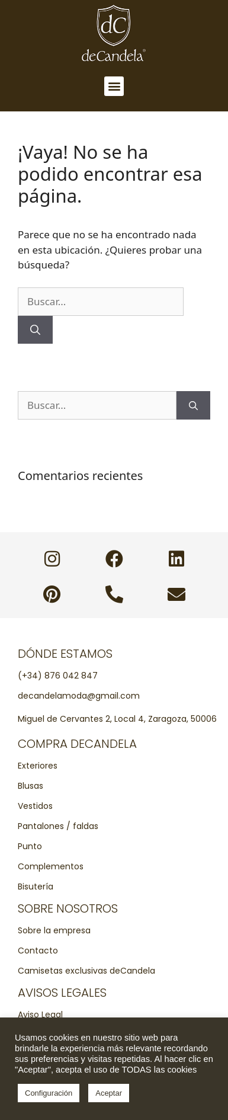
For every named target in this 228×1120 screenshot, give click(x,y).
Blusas (30, 786)
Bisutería (35, 886)
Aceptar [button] (108, 1093)
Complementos (51, 866)
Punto (30, 846)
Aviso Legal (40, 1014)
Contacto (38, 950)
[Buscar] (35, 330)
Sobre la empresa (54, 930)
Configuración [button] (48, 1093)
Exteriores (37, 766)
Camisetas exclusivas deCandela (86, 971)
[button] (114, 86)
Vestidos (35, 806)
